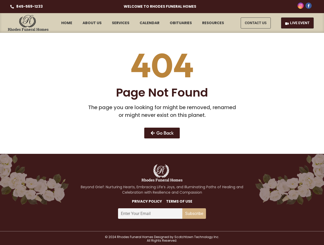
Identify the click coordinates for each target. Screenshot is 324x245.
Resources (213, 22)
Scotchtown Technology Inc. (196, 237)
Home (66, 22)
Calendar (149, 22)
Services (120, 22)
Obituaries (181, 22)
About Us (92, 22)
